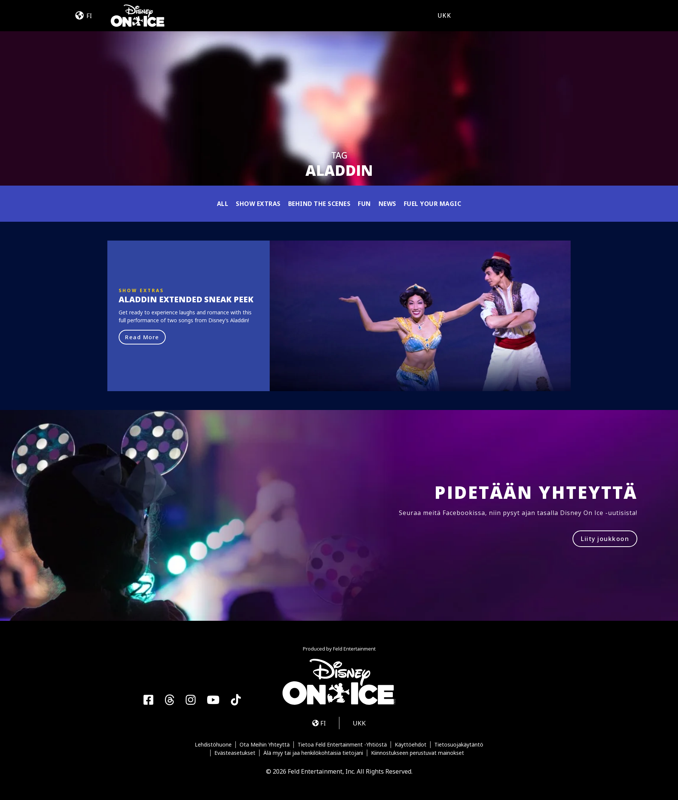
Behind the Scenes (319, 204)
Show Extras (258, 204)
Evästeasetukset (234, 753)
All (223, 204)
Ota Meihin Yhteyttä (265, 744)
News (387, 204)
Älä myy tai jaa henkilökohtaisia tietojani (313, 753)
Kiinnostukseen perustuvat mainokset (417, 753)
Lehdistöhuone (213, 744)
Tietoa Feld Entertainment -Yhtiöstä (342, 744)
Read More (142, 337)
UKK (444, 15)
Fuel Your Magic (432, 204)
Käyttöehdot (410, 744)
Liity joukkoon (605, 539)
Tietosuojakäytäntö (458, 744)
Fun (364, 204)
